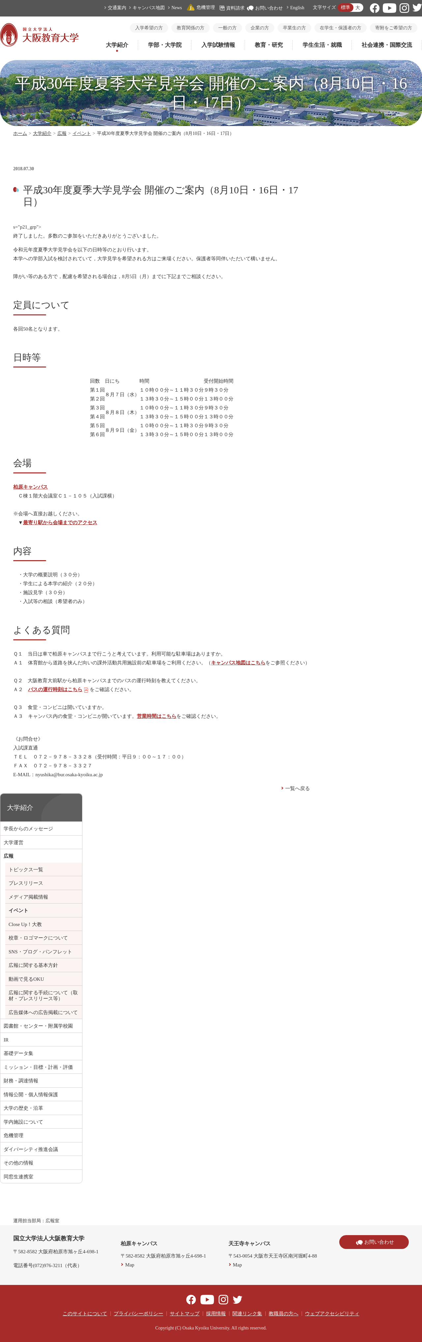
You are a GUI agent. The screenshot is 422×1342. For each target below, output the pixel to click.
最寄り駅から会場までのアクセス (60, 522)
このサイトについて (85, 1313)
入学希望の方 (149, 27)
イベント (82, 133)
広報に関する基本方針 (33, 965)
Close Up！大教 (25, 924)
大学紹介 (117, 45)
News (176, 7)
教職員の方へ (283, 1313)
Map (130, 1264)
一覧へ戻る (297, 788)
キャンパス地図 (149, 7)
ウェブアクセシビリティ (332, 1313)
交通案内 (117, 7)
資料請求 (232, 8)
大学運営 (13, 842)
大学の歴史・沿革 (23, 1108)
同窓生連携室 (18, 1176)
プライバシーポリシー (138, 1313)
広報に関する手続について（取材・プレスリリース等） (43, 995)
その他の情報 (18, 1163)
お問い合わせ (265, 8)
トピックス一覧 (26, 869)
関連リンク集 (247, 1313)
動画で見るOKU (26, 979)
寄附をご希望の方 (393, 27)
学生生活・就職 (322, 45)
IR (6, 1039)
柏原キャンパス (30, 487)
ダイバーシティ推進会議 (31, 1149)
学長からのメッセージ (28, 828)
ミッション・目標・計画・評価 (38, 1067)
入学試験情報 (218, 45)
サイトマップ (184, 1313)
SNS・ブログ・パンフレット (40, 951)
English (297, 7)
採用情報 (216, 1313)
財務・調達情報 (21, 1080)
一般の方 (227, 27)
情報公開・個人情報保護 (31, 1094)
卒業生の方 (294, 27)
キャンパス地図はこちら (238, 662)
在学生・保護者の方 (340, 27)
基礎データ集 (18, 1053)
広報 (62, 133)
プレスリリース (26, 883)
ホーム (20, 133)
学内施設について (23, 1122)
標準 (345, 7)
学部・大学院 (165, 45)
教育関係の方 (190, 27)
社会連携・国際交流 (387, 45)
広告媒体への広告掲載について (43, 1012)
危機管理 (201, 7)
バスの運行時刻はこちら (58, 689)
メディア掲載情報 (28, 897)
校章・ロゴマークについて (38, 938)
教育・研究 (269, 45)
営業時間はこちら (156, 716)
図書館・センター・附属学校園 (38, 1026)
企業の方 (260, 27)
